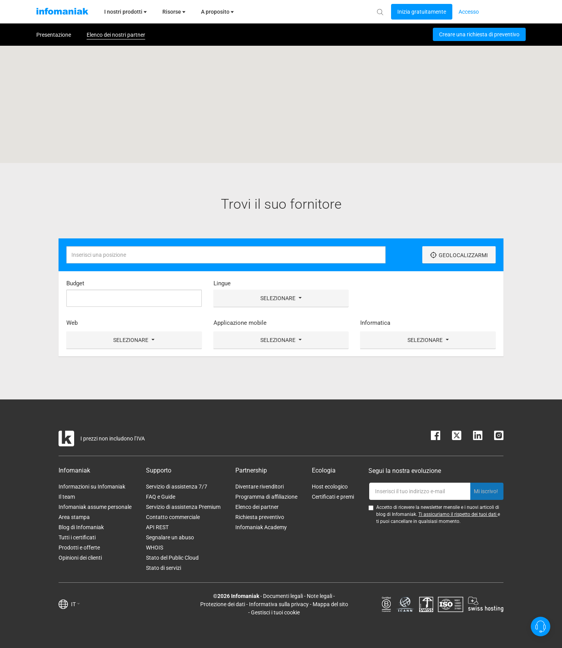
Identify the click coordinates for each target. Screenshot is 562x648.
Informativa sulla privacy (279, 604)
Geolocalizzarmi (459, 255)
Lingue (222, 283)
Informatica (375, 322)
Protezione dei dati (222, 604)
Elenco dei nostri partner (116, 35)
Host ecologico (330, 486)
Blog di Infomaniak (81, 527)
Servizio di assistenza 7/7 (176, 486)
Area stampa (74, 517)
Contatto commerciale (173, 517)
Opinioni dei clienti (80, 558)
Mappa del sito (330, 604)
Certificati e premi (333, 497)
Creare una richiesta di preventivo (479, 34)
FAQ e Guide (160, 497)
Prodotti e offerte (79, 547)
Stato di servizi (163, 568)
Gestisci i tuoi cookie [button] (275, 612)
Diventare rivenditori (259, 486)
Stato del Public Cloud (172, 558)
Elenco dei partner (257, 507)
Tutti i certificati (77, 537)
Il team (67, 497)
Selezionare (281, 298)
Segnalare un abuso (170, 537)
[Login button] (421, 12)
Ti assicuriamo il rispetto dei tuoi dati (458, 514)
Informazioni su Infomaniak (92, 486)
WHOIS (154, 547)
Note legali (319, 596)
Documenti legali (283, 596)
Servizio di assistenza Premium (183, 507)
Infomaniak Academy (261, 527)
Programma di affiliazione (266, 497)
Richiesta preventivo (259, 517)
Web (72, 322)
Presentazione (53, 35)
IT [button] (75, 604)
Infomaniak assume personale (95, 507)
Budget (75, 283)
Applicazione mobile (240, 322)
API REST (157, 527)
